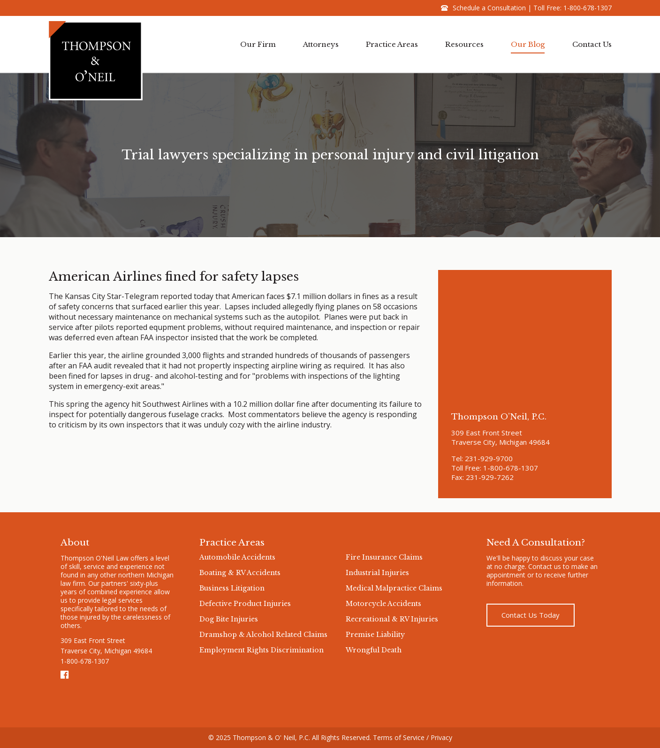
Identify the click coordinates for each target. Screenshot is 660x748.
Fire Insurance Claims (384, 557)
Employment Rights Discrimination (261, 650)
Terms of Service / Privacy (412, 737)
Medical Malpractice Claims (394, 588)
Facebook (65, 675)
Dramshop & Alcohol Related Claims (263, 634)
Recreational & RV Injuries (392, 619)
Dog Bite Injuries (228, 619)
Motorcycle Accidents (383, 603)
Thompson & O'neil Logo (96, 60)
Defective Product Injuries (245, 603)
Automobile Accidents (237, 557)
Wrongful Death (374, 650)
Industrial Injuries (377, 572)
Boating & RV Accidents (240, 572)
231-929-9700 (489, 458)
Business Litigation (232, 588)
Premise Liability (375, 634)
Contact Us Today (530, 615)
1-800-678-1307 (587, 7)
